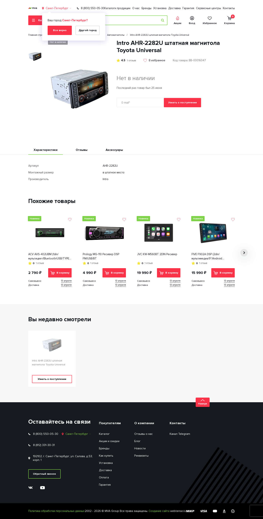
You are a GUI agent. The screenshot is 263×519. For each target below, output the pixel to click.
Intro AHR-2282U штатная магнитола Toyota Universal (48, 362)
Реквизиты (141, 456)
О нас (136, 8)
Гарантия (188, 8)
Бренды (146, 8)
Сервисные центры (208, 8)
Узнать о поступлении (182, 102)
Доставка (174, 8)
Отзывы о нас (143, 434)
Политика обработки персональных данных (56, 511)
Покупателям (110, 423)
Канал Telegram (180, 434)
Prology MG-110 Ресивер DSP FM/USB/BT (101, 256)
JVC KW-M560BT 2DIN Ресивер (157, 254)
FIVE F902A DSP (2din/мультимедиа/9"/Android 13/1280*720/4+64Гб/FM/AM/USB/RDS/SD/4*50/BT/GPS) (213, 257)
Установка (159, 8)
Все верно (60, 30)
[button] (244, 252)
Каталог (104, 434)
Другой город (88, 30)
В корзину (59, 273)
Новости (140, 448)
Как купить (106, 456)
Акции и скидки (109, 441)
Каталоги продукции (117, 8)
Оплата (104, 477)
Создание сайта (159, 511)
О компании (144, 423)
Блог (137, 441)
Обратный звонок (44, 473)
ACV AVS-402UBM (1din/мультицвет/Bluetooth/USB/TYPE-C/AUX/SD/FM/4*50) (49, 257)
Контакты (229, 8)
